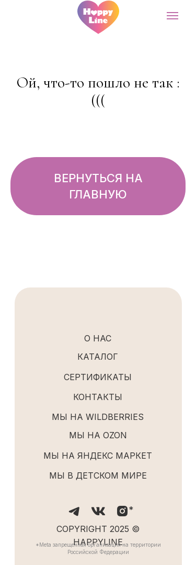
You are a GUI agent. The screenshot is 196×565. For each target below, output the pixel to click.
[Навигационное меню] (172, 15)
